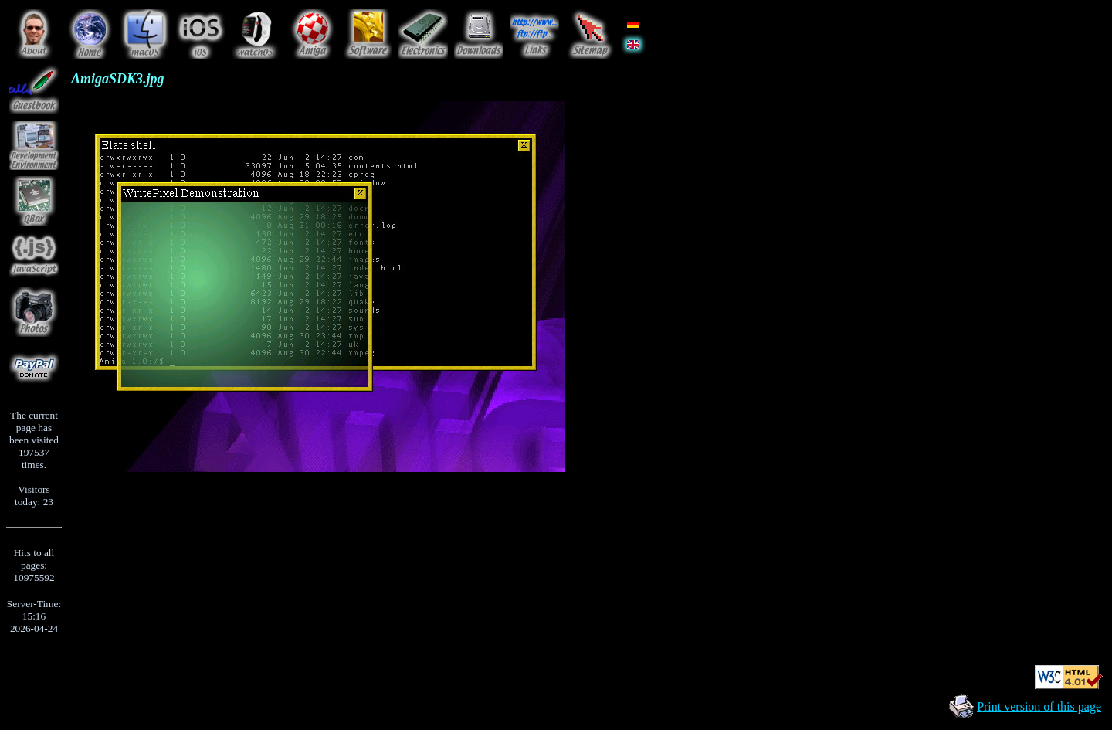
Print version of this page (1039, 706)
